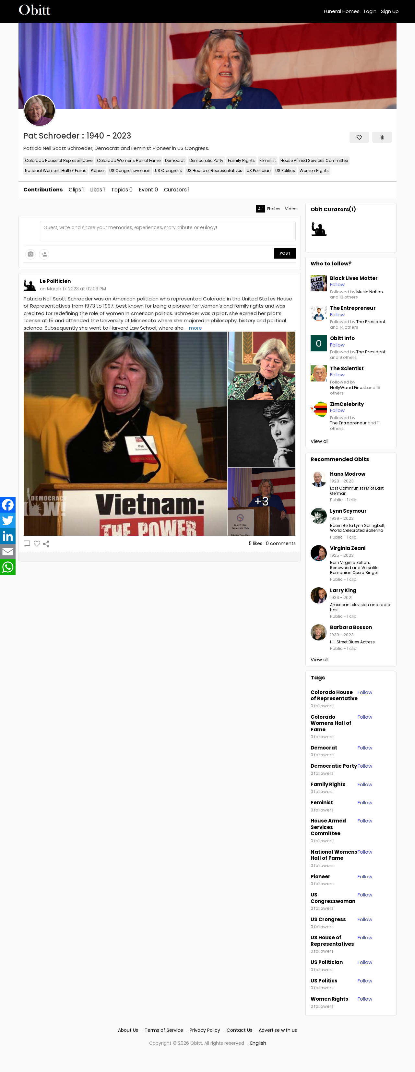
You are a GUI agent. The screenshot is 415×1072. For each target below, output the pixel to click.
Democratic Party (206, 160)
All (260, 209)
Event (148, 189)
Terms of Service (164, 1030)
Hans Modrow (347, 473)
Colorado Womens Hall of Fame (128, 160)
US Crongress (168, 170)
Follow (365, 692)
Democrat (175, 160)
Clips (76, 189)
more (195, 327)
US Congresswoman (129, 170)
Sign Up (390, 11)
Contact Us (239, 1030)
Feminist (267, 160)
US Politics (285, 170)
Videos (292, 209)
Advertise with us (278, 1030)
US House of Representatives (214, 170)
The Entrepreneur (348, 423)
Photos (273, 209)
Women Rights (314, 170)
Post (284, 253)
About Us (128, 1030)
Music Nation (369, 292)
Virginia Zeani (347, 548)
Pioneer (98, 170)
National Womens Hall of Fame (55, 170)
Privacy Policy (205, 1030)
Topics (122, 189)
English (258, 1043)
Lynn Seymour (348, 510)
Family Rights (241, 160)
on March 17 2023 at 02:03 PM (73, 289)
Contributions (43, 189)
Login (370, 11)
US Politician (259, 170)
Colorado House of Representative (58, 160)
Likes (97, 189)
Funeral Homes (342, 11)
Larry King (343, 590)
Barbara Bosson (351, 627)
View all (319, 441)
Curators (177, 189)
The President (370, 322)
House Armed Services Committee (314, 160)
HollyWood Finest (348, 388)
